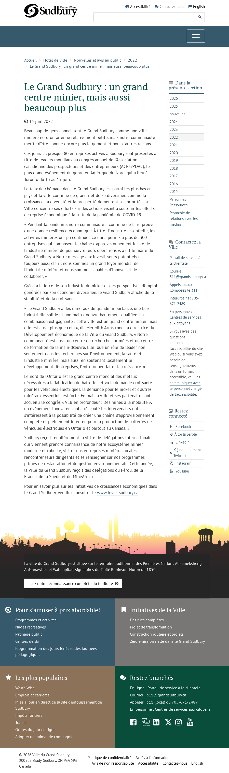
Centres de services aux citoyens (182, 709)
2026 (174, 98)
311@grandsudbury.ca (166, 694)
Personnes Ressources (178, 202)
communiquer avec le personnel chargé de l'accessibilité (186, 388)
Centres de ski (27, 641)
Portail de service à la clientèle (173, 687)
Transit (21, 722)
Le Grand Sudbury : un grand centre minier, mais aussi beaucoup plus (90, 66)
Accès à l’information (152, 757)
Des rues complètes (147, 619)
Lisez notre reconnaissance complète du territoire (70, 583)
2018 (174, 168)
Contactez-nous (171, 6)
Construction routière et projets (157, 634)
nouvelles (177, 113)
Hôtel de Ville (55, 60)
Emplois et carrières (32, 694)
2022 (132, 60)
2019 (174, 160)
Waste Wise (25, 687)
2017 (174, 176)
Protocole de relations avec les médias (184, 218)
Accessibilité (140, 6)
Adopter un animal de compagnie (44, 736)
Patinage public (28, 634)
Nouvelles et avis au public (97, 60)
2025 (174, 106)
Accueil (30, 60)
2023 (174, 129)
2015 (174, 191)
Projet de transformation (151, 626)
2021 (174, 144)
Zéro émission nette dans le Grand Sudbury (167, 641)
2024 (174, 121)
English (199, 6)
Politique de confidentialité (109, 757)
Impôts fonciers (28, 715)
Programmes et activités (36, 619)
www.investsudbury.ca (117, 492)
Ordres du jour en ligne (35, 729)
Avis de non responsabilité (113, 763)
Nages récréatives (30, 626)
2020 (174, 152)
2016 (174, 183)
